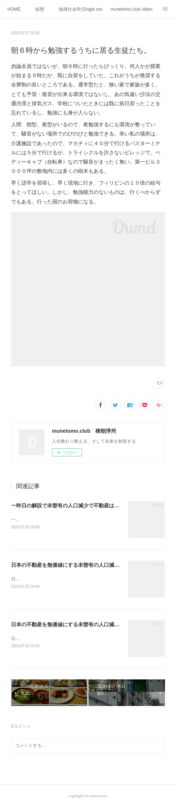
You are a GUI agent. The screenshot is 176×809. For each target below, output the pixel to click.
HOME (14, 9)
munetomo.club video (131, 9)
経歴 (39, 9)
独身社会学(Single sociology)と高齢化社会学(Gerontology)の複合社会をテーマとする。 (81, 9)
